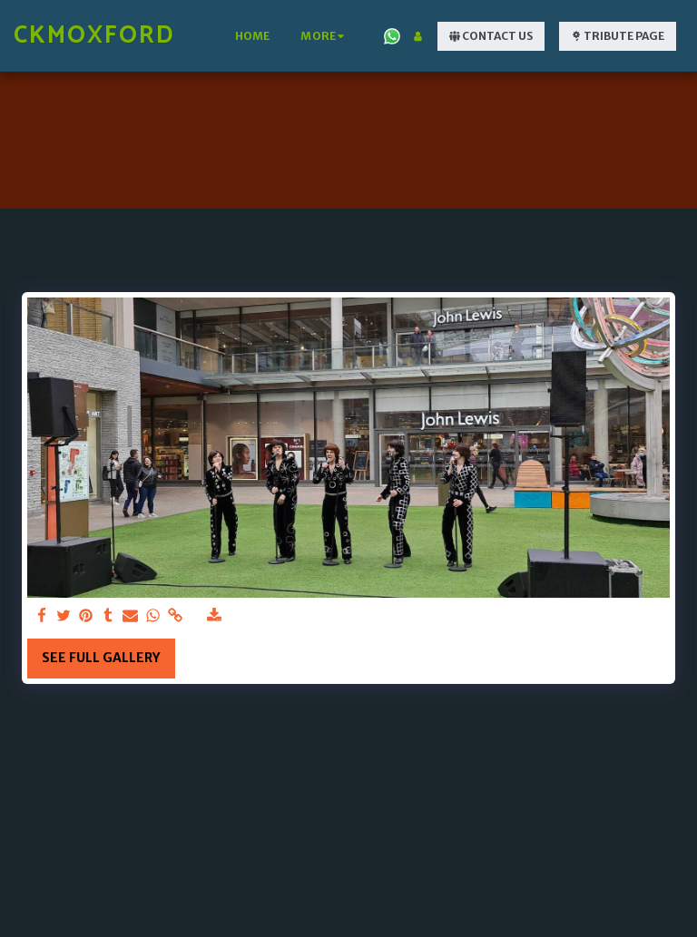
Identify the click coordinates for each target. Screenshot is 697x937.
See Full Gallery (101, 657)
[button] (392, 36)
